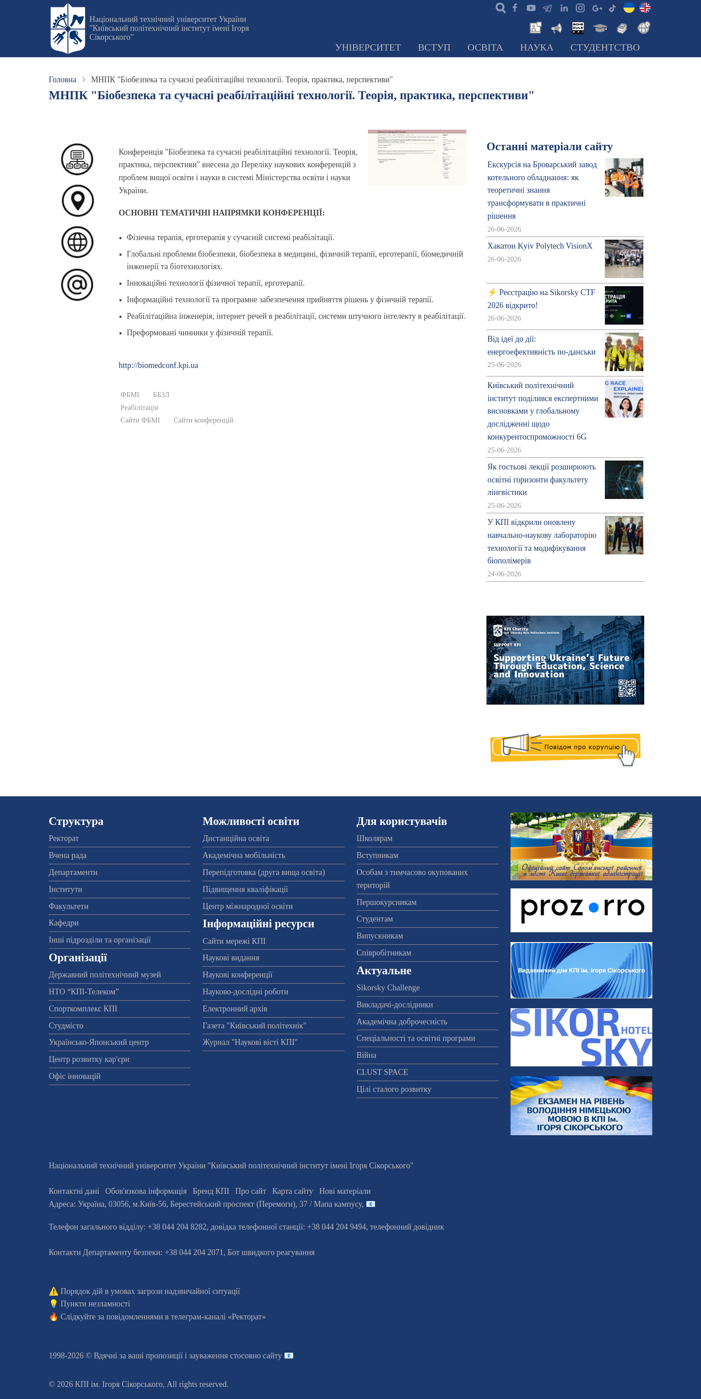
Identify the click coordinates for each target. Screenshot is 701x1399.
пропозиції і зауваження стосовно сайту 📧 (220, 1355)
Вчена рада (68, 855)
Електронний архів (235, 1008)
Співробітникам (384, 952)
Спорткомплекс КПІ (83, 1008)
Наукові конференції (237, 974)
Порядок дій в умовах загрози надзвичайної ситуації (150, 1291)
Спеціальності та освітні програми (416, 1038)
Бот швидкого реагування (271, 1252)
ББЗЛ (161, 395)
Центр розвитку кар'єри (89, 1059)
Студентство (605, 47)
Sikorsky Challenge (388, 987)
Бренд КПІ (211, 1191)
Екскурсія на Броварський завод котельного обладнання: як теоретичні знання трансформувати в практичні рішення (542, 190)
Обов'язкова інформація (146, 1191)
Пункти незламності (95, 1303)
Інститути (65, 889)
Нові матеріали (345, 1191)
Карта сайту (292, 1191)
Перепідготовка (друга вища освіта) (264, 872)
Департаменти (73, 872)
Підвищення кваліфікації (245, 889)
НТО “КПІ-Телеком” (84, 991)
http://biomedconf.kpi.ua (158, 365)
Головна (62, 79)
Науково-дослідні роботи (245, 991)
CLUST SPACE (383, 1072)
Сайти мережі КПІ (234, 941)
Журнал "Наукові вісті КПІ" (250, 1042)
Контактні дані (74, 1191)
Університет (368, 47)
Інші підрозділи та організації (100, 939)
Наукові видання (231, 957)
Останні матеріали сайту (549, 146)
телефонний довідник (407, 1226)
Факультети (69, 906)
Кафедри (64, 922)
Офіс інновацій (75, 1076)
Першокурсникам (387, 902)
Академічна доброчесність (402, 1021)
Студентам (375, 918)
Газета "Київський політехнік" (254, 1025)
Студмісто (66, 1025)
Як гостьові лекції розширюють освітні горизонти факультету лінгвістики (541, 479)
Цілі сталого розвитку (394, 1089)
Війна (366, 1055)
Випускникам (380, 935)
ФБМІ (130, 395)
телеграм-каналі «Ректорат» (218, 1316)
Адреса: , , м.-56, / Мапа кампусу (205, 1204)
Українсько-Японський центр (99, 1042)
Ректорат (64, 838)
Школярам (375, 838)
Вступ (434, 47)
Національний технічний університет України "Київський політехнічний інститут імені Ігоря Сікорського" (169, 28)
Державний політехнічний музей (105, 974)
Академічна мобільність (244, 855)
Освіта (485, 47)
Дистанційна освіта (236, 838)
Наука (536, 47)
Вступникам (377, 855)
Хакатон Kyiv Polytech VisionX (539, 245)
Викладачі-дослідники (395, 1004)
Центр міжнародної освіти (248, 906)
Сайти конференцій (203, 420)
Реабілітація (139, 408)
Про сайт (250, 1191)
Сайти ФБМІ (140, 420)
